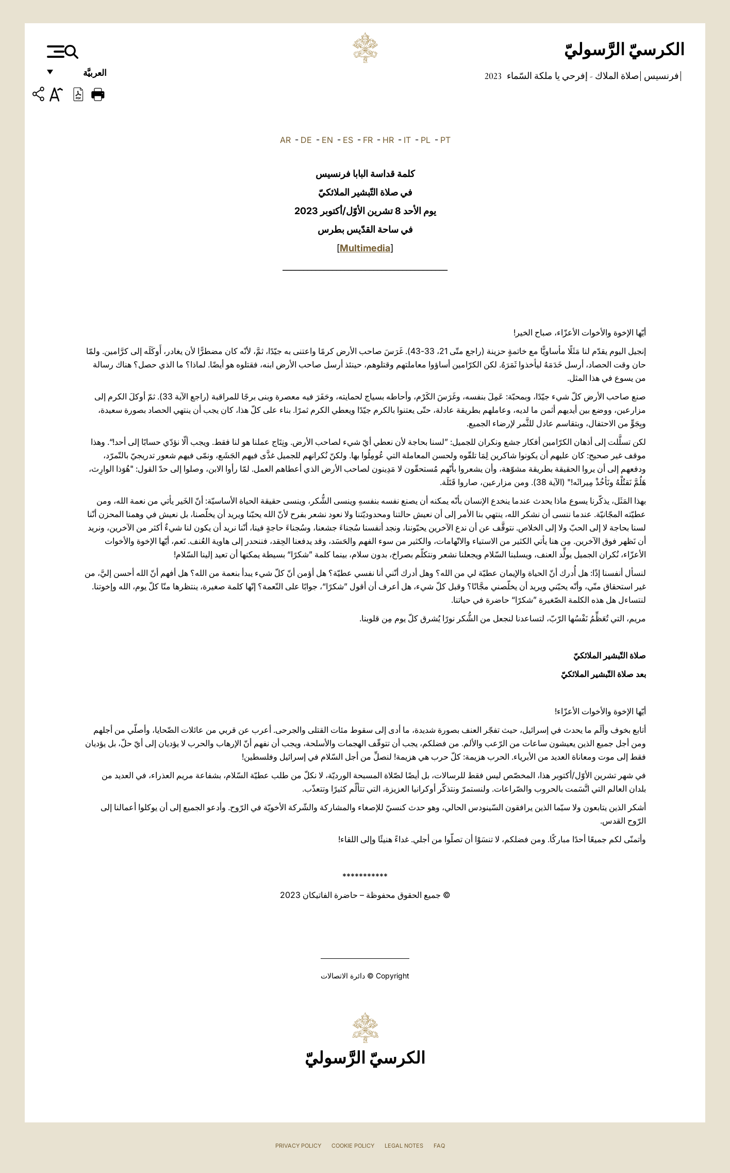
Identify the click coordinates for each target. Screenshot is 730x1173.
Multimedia (365, 248)
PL (425, 140)
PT (445, 140)
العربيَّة (84, 76)
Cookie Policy (352, 1145)
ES (348, 140)
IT (407, 140)
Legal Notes (404, 1145)
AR (285, 140)
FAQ (439, 1145)
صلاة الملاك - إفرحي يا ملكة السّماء (572, 76)
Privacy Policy (298, 1145)
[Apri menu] (54, 51)
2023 (493, 76)
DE (306, 140)
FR (368, 140)
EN (327, 140)
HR (388, 140)
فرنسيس (660, 76)
